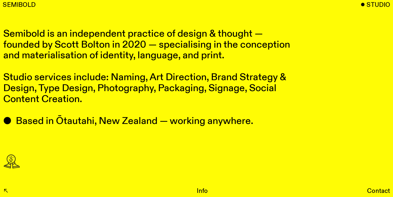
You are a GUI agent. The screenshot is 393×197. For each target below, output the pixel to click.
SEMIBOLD (19, 5)
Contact (378, 191)
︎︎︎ (6, 191)
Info (202, 191)
